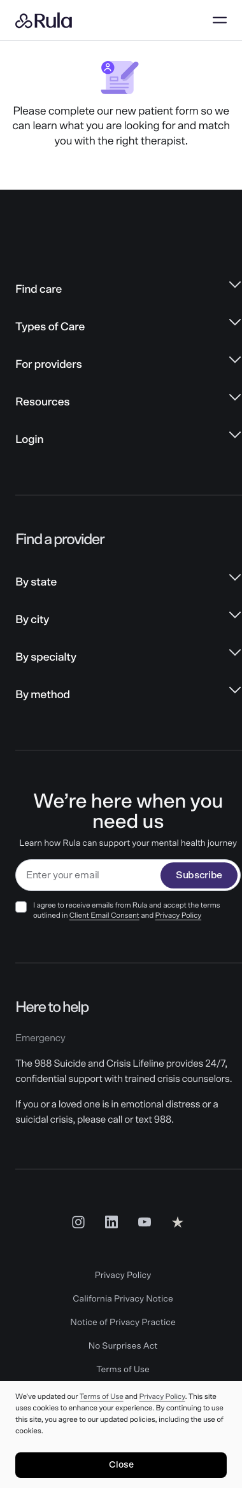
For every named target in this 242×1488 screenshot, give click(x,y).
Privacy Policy (178, 916)
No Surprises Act (123, 1346)
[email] (88, 875)
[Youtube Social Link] (144, 1222)
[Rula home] (43, 20)
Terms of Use (123, 1369)
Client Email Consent (104, 916)
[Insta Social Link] (78, 1222)
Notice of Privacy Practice (122, 1322)
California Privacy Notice (123, 1299)
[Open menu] (220, 20)
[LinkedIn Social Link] (111, 1222)
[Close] (121, 1465)
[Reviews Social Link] (177, 1222)
